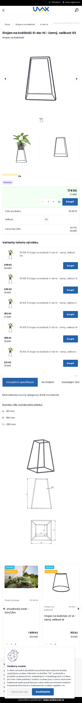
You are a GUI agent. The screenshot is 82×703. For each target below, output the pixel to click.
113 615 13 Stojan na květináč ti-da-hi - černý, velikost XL (49, 278)
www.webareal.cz (53, 699)
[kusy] (48, 202)
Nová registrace (72, 2)
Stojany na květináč (25, 24)
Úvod (7, 24)
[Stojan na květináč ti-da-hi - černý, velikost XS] (41, 79)
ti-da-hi (44, 24)
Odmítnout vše (19, 691)
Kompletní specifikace (20, 382)
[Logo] (41, 10)
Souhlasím (43, 692)
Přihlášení (56, 2)
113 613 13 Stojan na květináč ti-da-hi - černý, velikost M (48, 327)
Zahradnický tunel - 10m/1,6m (17, 610)
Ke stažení (47, 382)
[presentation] (5, 79)
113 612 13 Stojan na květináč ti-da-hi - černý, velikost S (48, 302)
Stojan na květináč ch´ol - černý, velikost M (60, 617)
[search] (76, 10)
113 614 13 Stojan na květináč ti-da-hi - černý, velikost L (48, 351)
